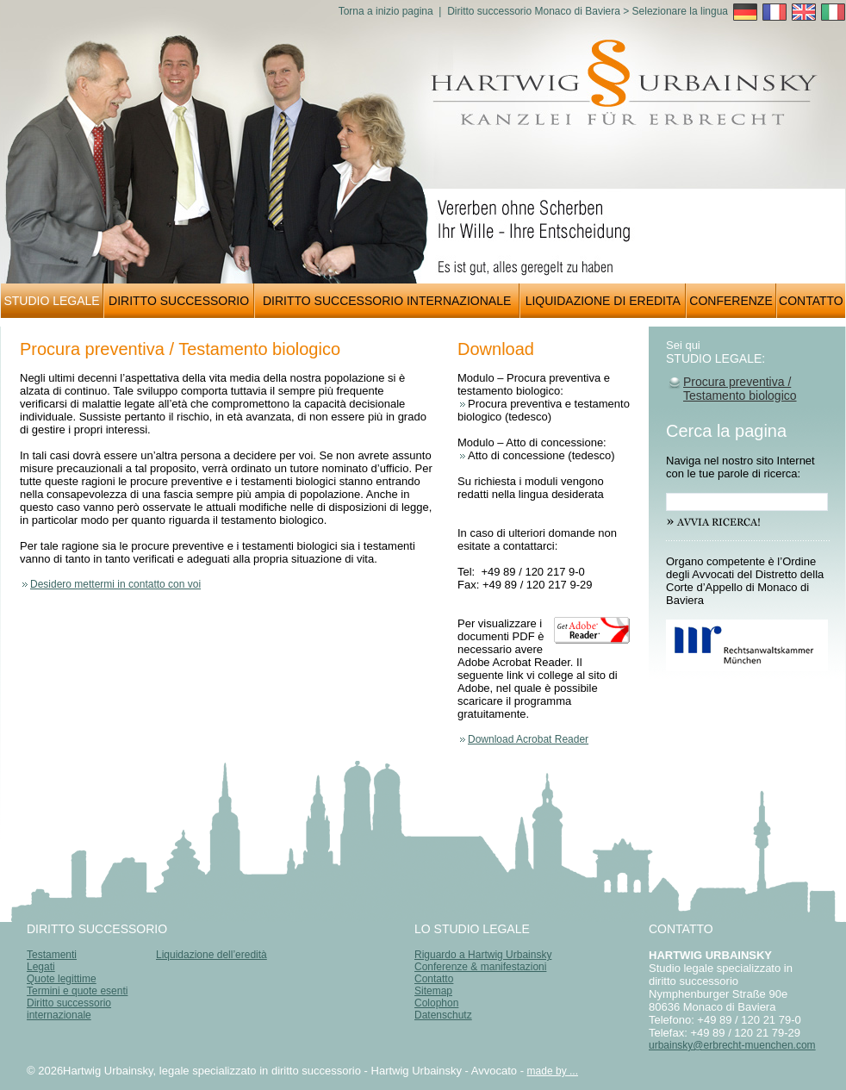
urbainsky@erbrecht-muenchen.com (732, 1045)
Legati (41, 967)
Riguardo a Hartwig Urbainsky (482, 955)
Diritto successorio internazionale (69, 1009)
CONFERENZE (730, 301)
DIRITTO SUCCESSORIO (179, 301)
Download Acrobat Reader (528, 739)
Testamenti (52, 955)
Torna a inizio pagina (386, 11)
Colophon (436, 1003)
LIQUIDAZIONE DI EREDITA (603, 301)
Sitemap (433, 991)
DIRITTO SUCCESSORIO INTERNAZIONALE (387, 301)
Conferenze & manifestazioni (480, 967)
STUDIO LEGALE (51, 301)
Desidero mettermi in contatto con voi (115, 584)
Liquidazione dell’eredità (211, 955)
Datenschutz (443, 1015)
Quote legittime (61, 979)
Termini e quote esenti (77, 991)
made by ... (552, 1071)
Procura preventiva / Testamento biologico (740, 388)
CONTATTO (811, 301)
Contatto (433, 979)
